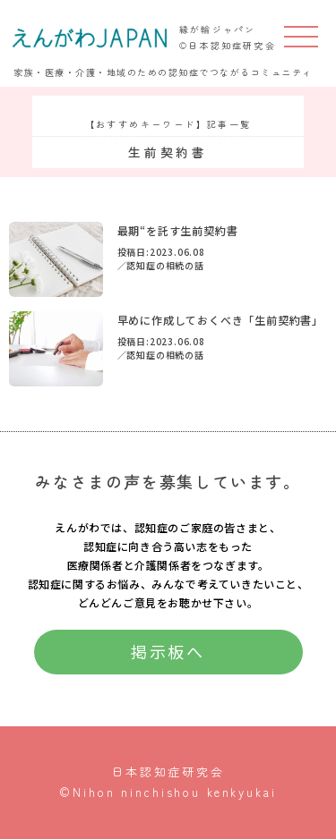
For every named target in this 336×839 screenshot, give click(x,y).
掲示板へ (168, 651)
